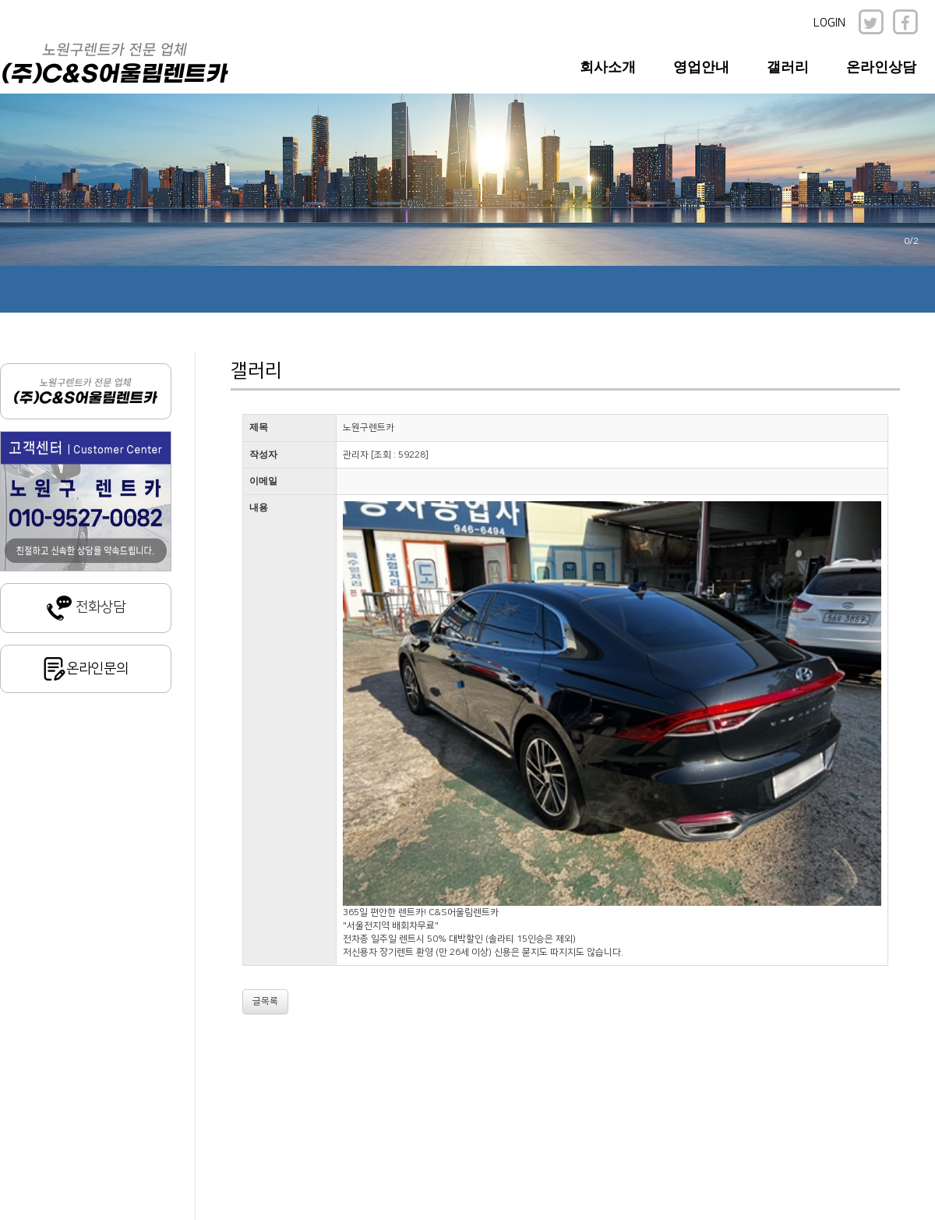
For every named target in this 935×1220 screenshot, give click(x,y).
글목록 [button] (265, 1001)
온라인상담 (881, 67)
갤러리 (788, 67)
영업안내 (701, 67)
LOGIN (829, 23)
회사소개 (608, 67)
